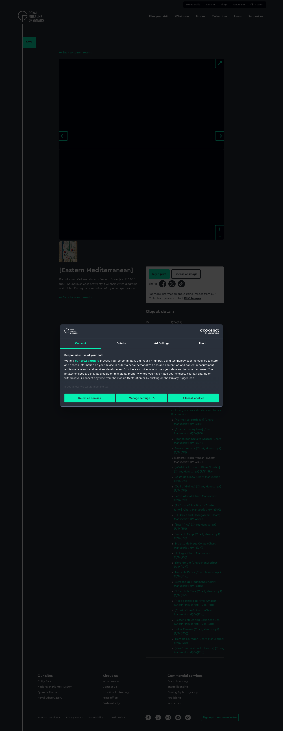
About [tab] (202, 343)
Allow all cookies (193, 398)
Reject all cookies (89, 398)
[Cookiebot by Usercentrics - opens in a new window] (203, 331)
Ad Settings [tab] (161, 343)
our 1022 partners (87, 360)
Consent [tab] (80, 343)
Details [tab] (121, 343)
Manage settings (141, 398)
